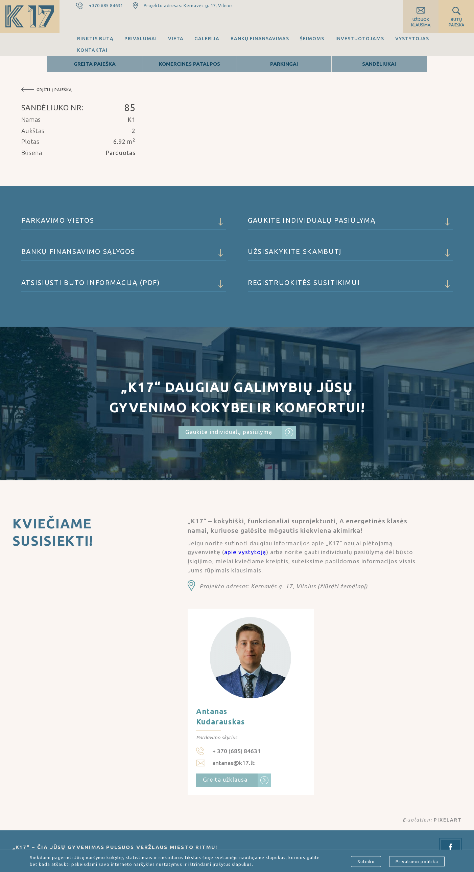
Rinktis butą (95, 38)
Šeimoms (312, 38)
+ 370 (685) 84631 (236, 751)
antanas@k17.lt (233, 763)
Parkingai (284, 64)
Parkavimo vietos (124, 223)
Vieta (176, 38)
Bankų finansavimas (260, 38)
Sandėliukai (379, 64)
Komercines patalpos (189, 64)
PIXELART (448, 820)
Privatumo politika (417, 861)
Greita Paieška (95, 64)
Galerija (206, 38)
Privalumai (140, 38)
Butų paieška (456, 22)
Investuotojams (359, 38)
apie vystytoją (245, 552)
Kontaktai (92, 50)
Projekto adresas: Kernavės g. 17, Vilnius (188, 5)
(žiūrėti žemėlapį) (342, 586)
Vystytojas (412, 38)
